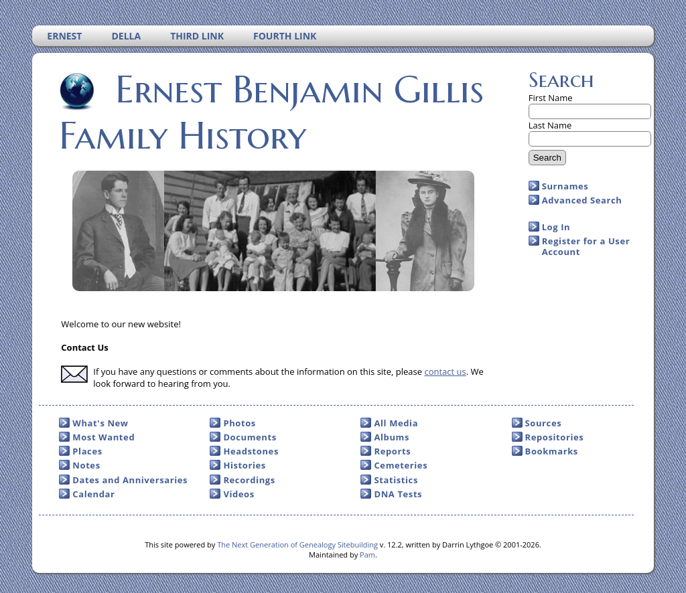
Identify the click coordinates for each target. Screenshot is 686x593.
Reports (392, 451)
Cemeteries (400, 465)
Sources (543, 423)
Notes (86, 465)
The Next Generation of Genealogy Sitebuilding (297, 544)
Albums (391, 437)
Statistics (395, 480)
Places (87, 451)
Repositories (554, 437)
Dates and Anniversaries (130, 480)
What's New (100, 423)
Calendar (93, 494)
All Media (396, 423)
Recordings (249, 480)
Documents (249, 437)
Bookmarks (551, 451)
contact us (445, 371)
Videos (238, 494)
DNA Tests (398, 494)
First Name (551, 98)
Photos (239, 423)
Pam (367, 554)
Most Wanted (103, 437)
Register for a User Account (586, 246)
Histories (244, 465)
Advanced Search (582, 200)
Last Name (550, 125)
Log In (556, 227)
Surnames (565, 186)
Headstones (251, 451)
